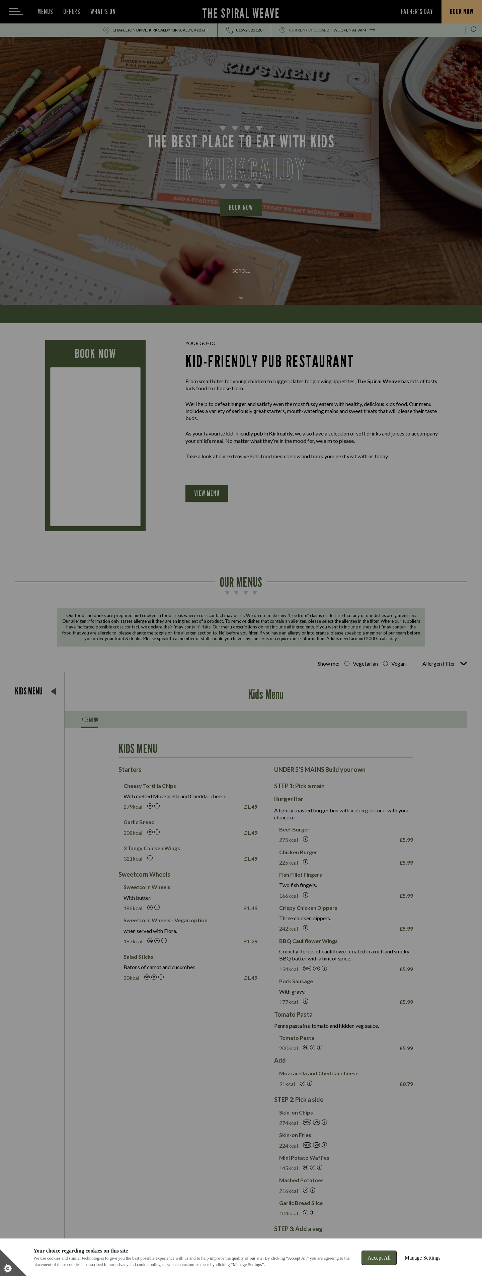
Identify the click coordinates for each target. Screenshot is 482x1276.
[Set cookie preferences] (13, 1262)
